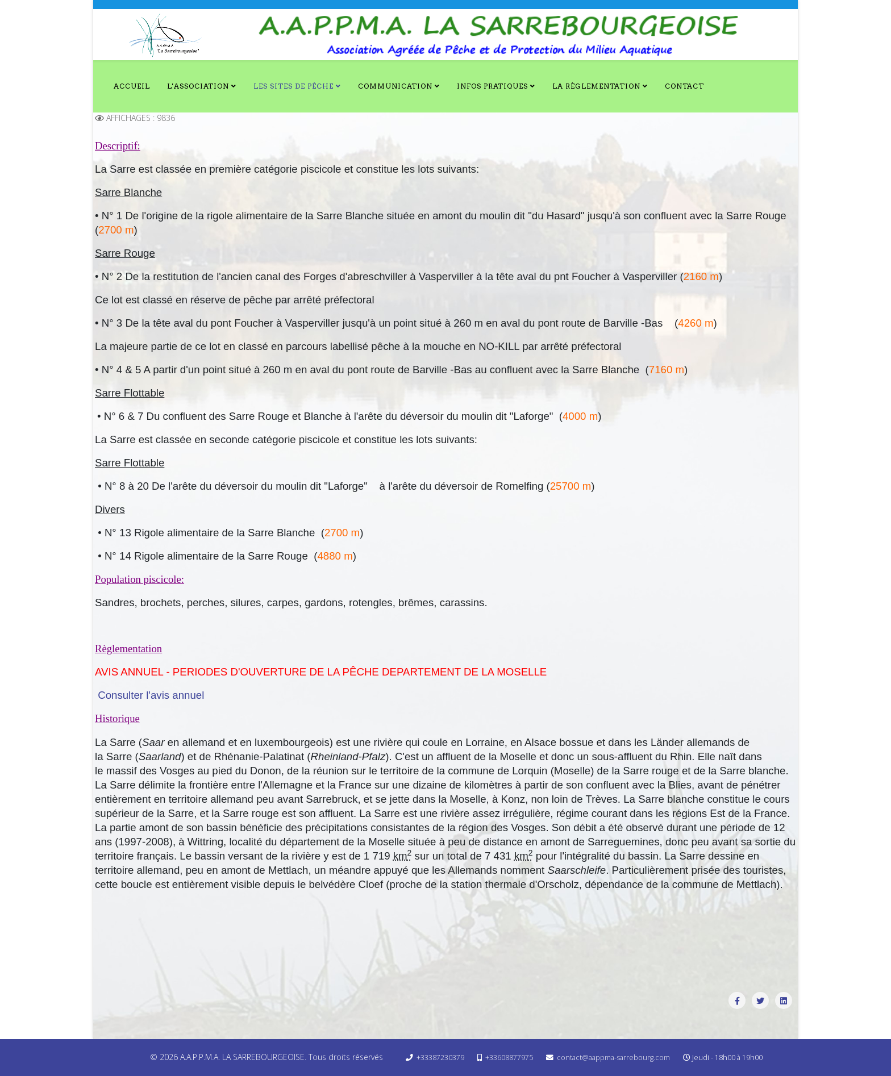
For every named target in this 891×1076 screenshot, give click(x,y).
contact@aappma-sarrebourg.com (613, 1057)
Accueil (132, 86)
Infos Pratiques (492, 86)
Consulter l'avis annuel (151, 695)
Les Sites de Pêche (293, 86)
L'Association (198, 86)
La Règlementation (596, 86)
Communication (395, 86)
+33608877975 (509, 1057)
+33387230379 (440, 1057)
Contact (684, 86)
